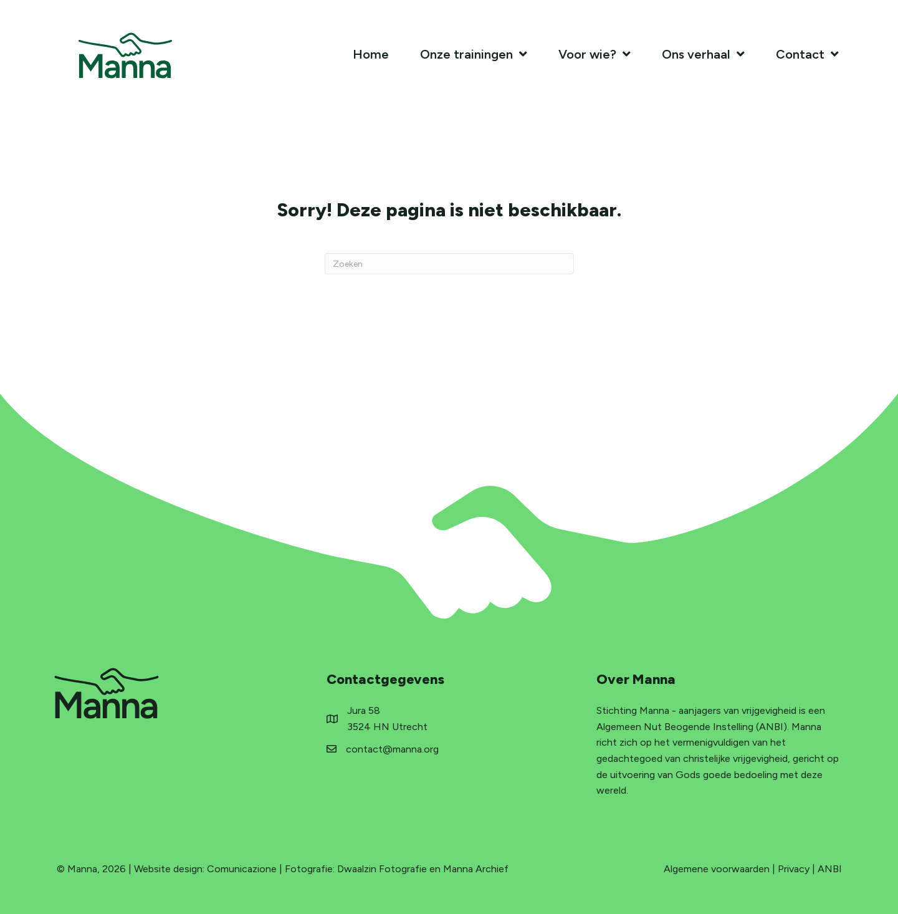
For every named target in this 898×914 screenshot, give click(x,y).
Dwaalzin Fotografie (382, 869)
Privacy (794, 869)
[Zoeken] (449, 263)
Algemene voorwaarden (717, 869)
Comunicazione (242, 869)
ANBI (830, 869)
